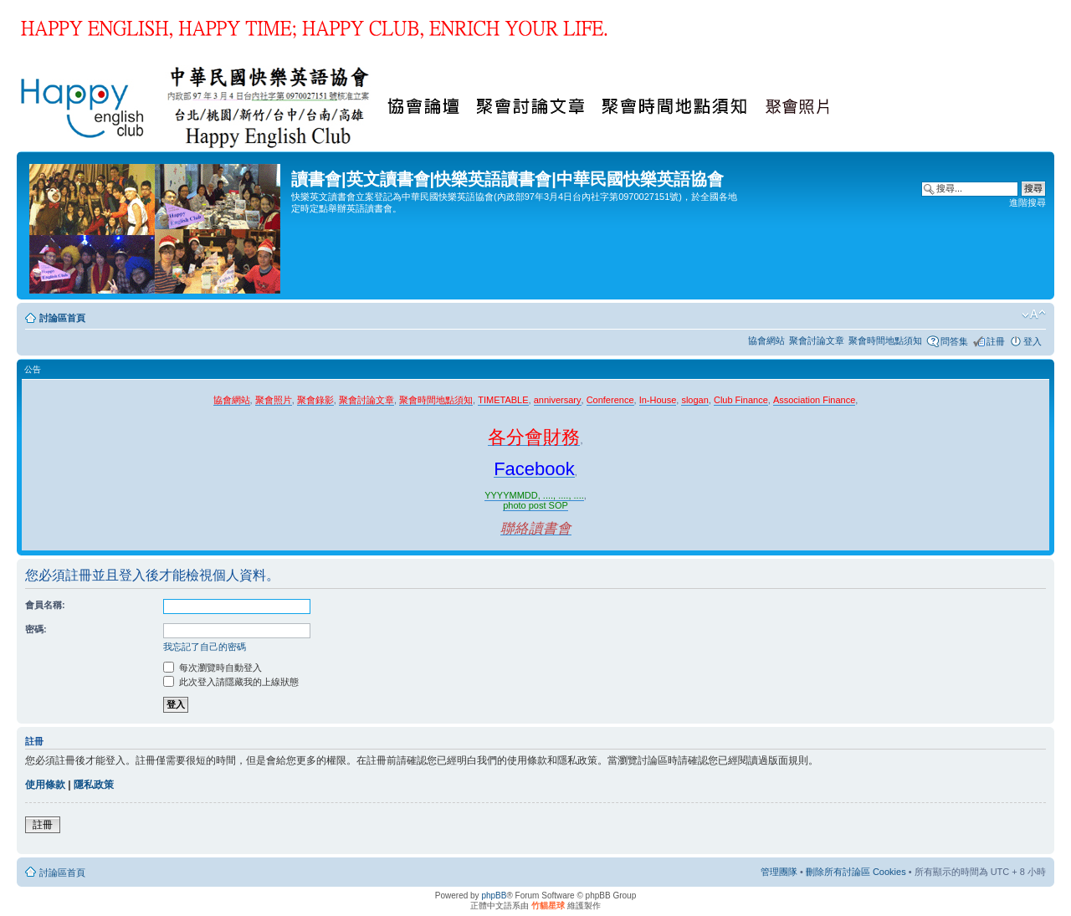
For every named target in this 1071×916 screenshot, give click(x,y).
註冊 (995, 341)
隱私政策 (94, 785)
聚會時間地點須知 (885, 340)
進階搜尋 (1027, 202)
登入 (1032, 341)
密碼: (36, 629)
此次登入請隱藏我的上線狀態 (231, 682)
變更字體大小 (1034, 314)
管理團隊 (779, 872)
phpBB (493, 895)
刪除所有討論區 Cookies (856, 872)
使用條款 (45, 785)
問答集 (954, 341)
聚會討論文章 (816, 340)
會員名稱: (45, 605)
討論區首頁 (62, 318)
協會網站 (766, 340)
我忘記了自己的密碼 (204, 647)
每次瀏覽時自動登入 (212, 668)
